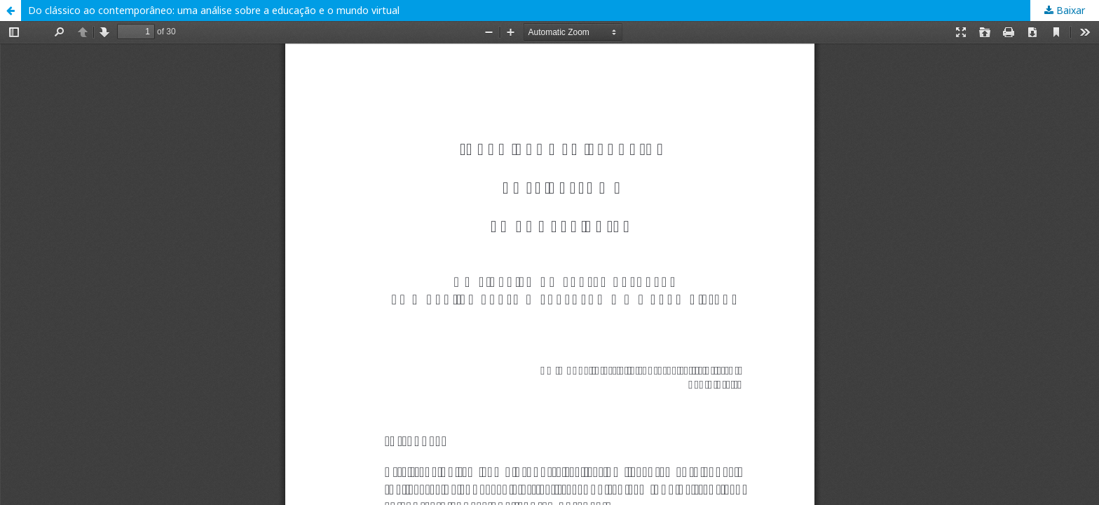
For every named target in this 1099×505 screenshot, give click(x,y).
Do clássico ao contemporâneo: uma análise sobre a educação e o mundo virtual (214, 10)
